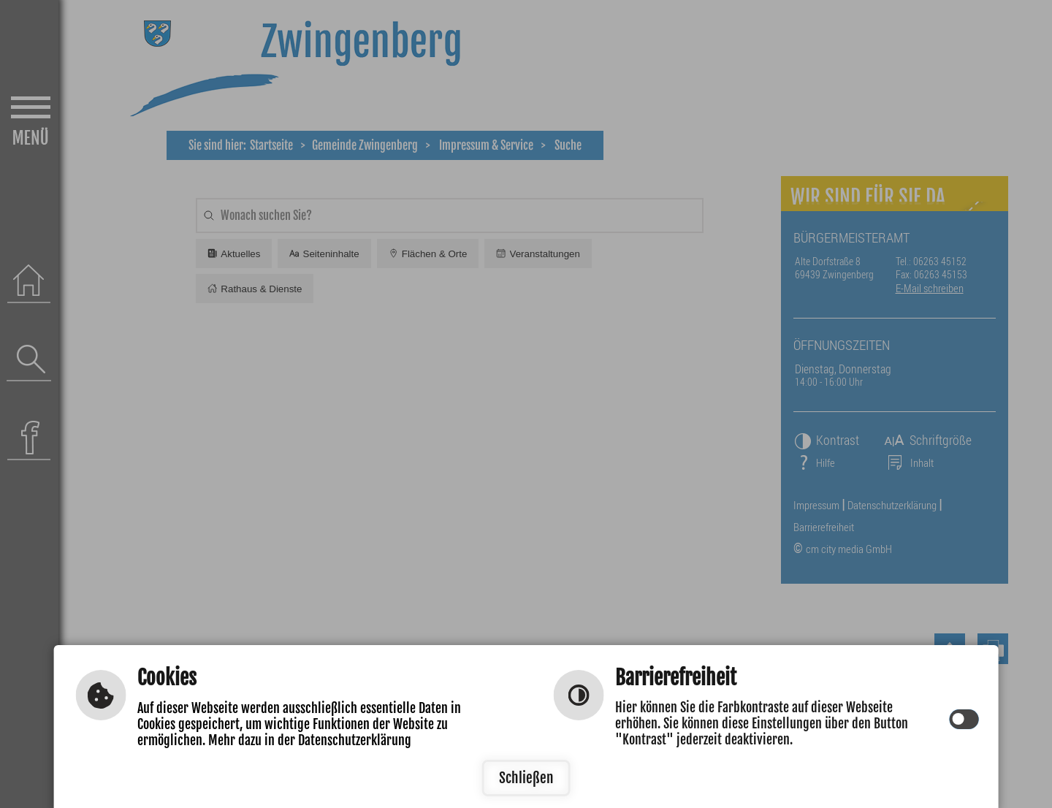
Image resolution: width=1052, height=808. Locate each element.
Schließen (526, 778)
